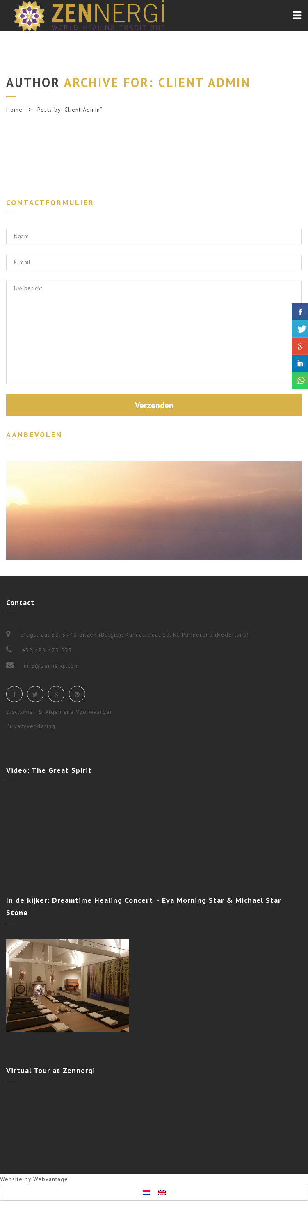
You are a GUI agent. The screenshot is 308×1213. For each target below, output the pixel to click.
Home (14, 109)
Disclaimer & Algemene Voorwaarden (59, 711)
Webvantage (50, 1179)
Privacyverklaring (30, 726)
